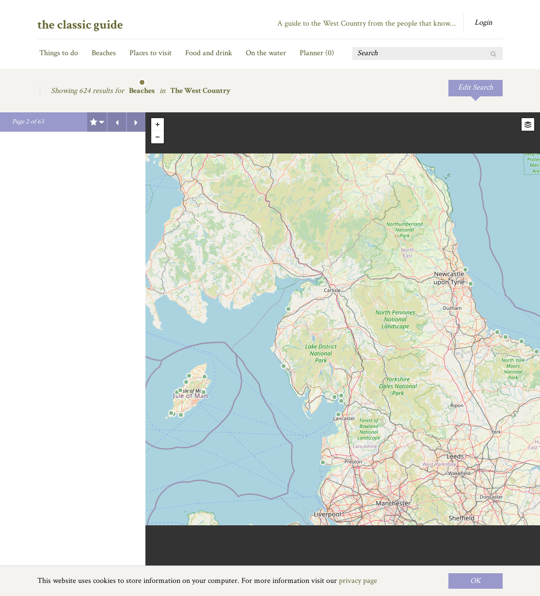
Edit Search (475, 87)
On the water (266, 53)
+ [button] (157, 124)
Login (483, 22)
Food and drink (208, 53)
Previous (117, 122)
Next (136, 122)
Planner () (317, 53)
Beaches (104, 53)
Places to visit (150, 53)
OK (475, 581)
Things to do (58, 53)
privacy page (358, 581)
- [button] (157, 137)
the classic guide (80, 24)
